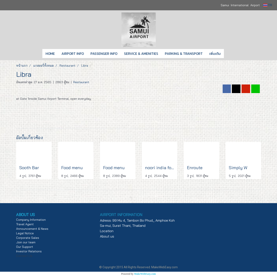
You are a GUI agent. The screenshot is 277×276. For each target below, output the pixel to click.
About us (107, 236)
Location (106, 231)
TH (267, 5)
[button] (230, 53)
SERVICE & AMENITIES (141, 53)
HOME (50, 53)
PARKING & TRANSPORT (184, 53)
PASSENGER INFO (103, 53)
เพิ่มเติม (215, 53)
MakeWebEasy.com (145, 273)
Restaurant (81, 82)
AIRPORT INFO (72, 53)
